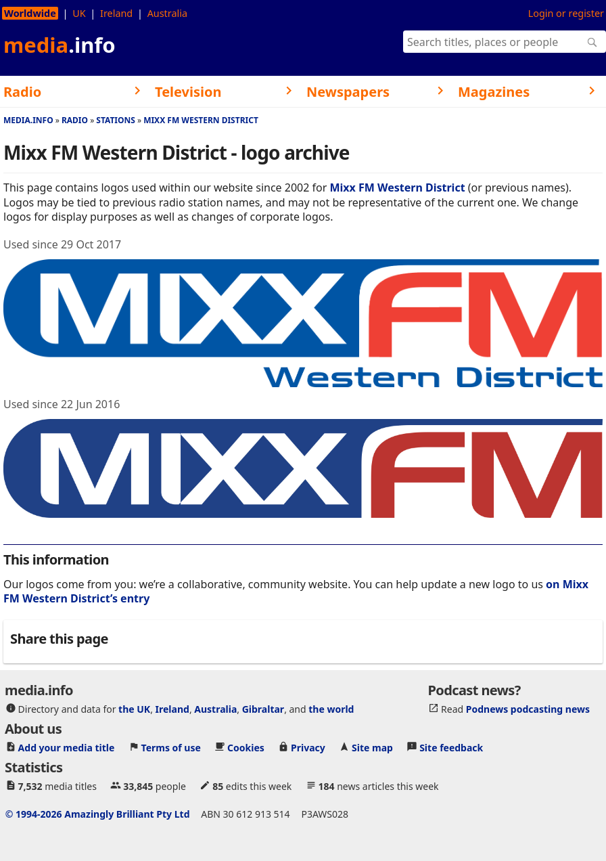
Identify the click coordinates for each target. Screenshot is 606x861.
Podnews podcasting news (528, 709)
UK (78, 13)
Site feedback (451, 747)
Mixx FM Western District (200, 120)
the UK (134, 709)
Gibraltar (263, 709)
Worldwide (30, 13)
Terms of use (171, 747)
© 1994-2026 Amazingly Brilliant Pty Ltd (97, 814)
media (59, 44)
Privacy (308, 747)
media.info (28, 120)
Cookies (245, 747)
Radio (75, 120)
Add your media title (66, 747)
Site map (372, 747)
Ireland (116, 13)
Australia (167, 13)
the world (331, 709)
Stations (115, 120)
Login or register (566, 13)
